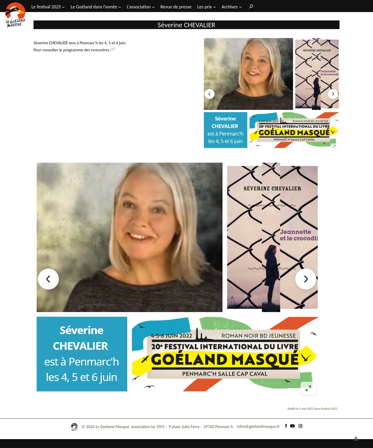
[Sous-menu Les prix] (214, 6)
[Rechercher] (250, 6)
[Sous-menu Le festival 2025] (63, 6)
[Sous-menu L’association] (153, 6)
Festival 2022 (329, 431)
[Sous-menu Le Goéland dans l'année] (119, 6)
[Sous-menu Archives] (240, 6)
